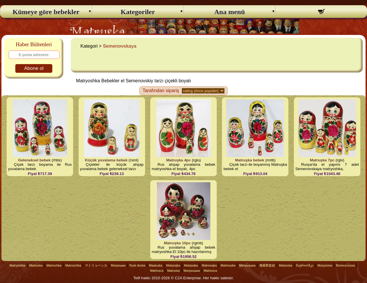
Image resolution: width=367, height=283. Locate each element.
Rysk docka (137, 265)
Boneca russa (345, 265)
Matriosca (156, 270)
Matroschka (73, 265)
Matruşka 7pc (322, 160)
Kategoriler (138, 12)
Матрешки (118, 265)
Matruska (173, 270)
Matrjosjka (173, 265)
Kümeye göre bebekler (45, 12)
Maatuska (155, 265)
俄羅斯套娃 (267, 265)
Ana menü (229, 12)
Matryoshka (17, 265)
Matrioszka (228, 265)
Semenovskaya (119, 46)
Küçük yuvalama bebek (106, 160)
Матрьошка (247, 265)
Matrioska (35, 265)
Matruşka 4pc (178, 160)
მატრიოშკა (305, 265)
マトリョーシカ (96, 265)
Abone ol (33, 68)
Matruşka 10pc (177, 243)
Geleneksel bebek (34, 160)
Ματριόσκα (325, 265)
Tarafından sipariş (160, 90)
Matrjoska (285, 265)
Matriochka (53, 265)
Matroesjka (209, 265)
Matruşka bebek (249, 160)
